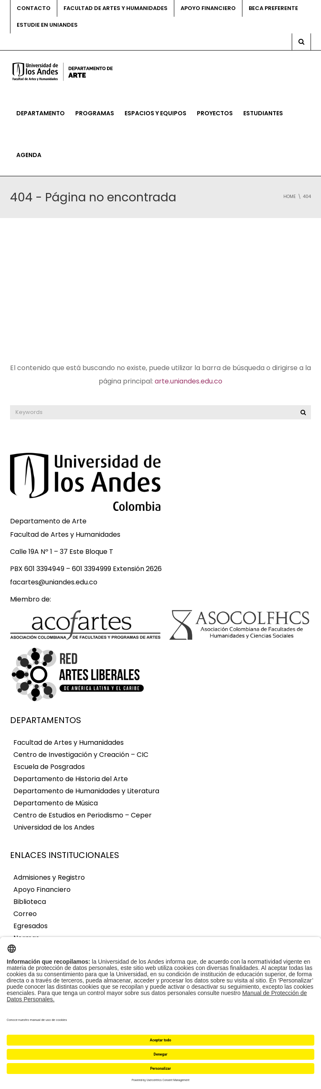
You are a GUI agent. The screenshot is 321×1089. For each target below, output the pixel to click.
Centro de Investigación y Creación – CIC (80, 754)
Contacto (34, 8)
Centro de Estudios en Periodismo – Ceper (82, 815)
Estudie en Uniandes (47, 25)
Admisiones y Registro (49, 877)
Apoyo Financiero (42, 889)
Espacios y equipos (155, 113)
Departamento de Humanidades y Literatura (86, 791)
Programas (94, 113)
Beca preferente (273, 8)
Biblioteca (29, 901)
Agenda (28, 155)
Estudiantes (263, 113)
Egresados (30, 926)
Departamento (40, 113)
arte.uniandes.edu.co (188, 381)
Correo (25, 914)
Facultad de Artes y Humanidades (116, 8)
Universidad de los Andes (53, 827)
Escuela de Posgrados (49, 767)
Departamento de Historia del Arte (70, 779)
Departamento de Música (55, 803)
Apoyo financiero (208, 8)
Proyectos (215, 113)
